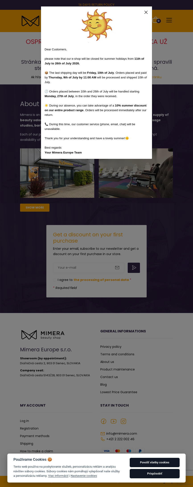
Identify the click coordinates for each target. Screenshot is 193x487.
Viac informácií (58, 475)
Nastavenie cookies (84, 475)
